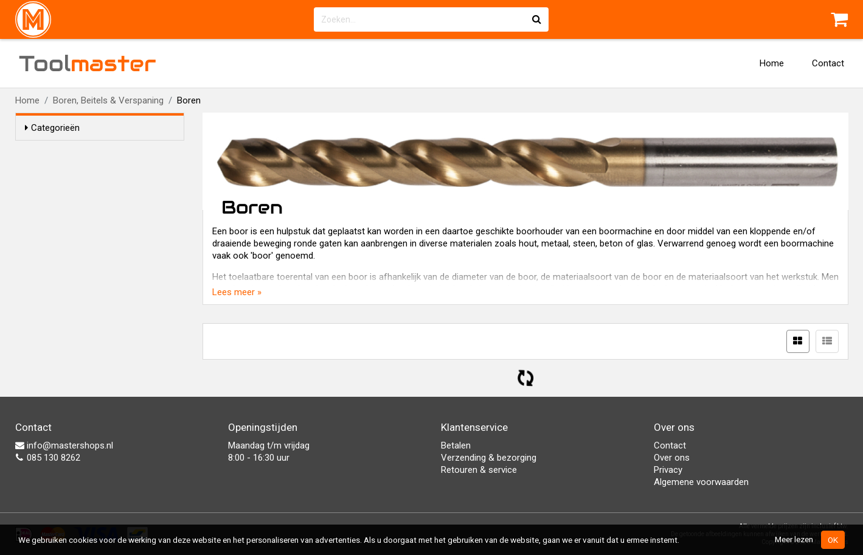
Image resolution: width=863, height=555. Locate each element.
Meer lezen (794, 539)
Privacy (668, 469)
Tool (87, 63)
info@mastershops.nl (64, 445)
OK (833, 540)
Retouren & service (479, 469)
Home (772, 63)
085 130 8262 (47, 457)
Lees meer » (237, 292)
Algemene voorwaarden (701, 481)
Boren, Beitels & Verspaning (108, 100)
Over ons (672, 457)
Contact (828, 63)
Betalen (456, 445)
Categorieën (52, 128)
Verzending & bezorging (488, 457)
